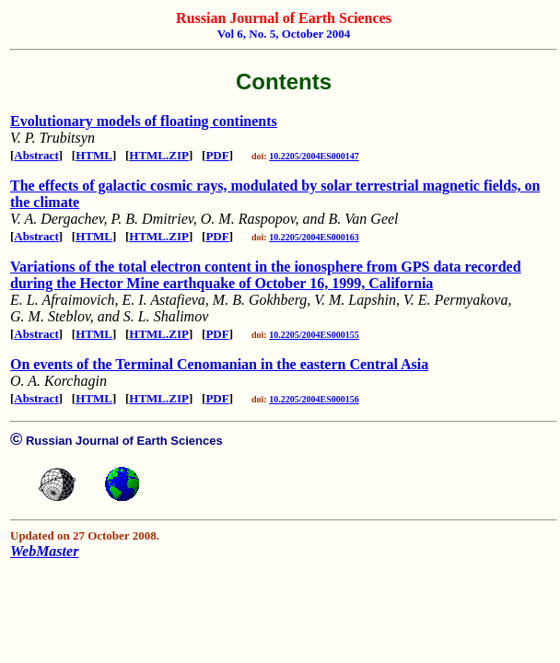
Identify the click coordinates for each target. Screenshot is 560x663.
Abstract (36, 155)
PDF (216, 155)
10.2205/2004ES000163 (314, 237)
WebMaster (44, 551)
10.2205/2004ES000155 (314, 335)
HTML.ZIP (159, 155)
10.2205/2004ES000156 (314, 399)
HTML (94, 155)
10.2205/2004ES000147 (314, 156)
